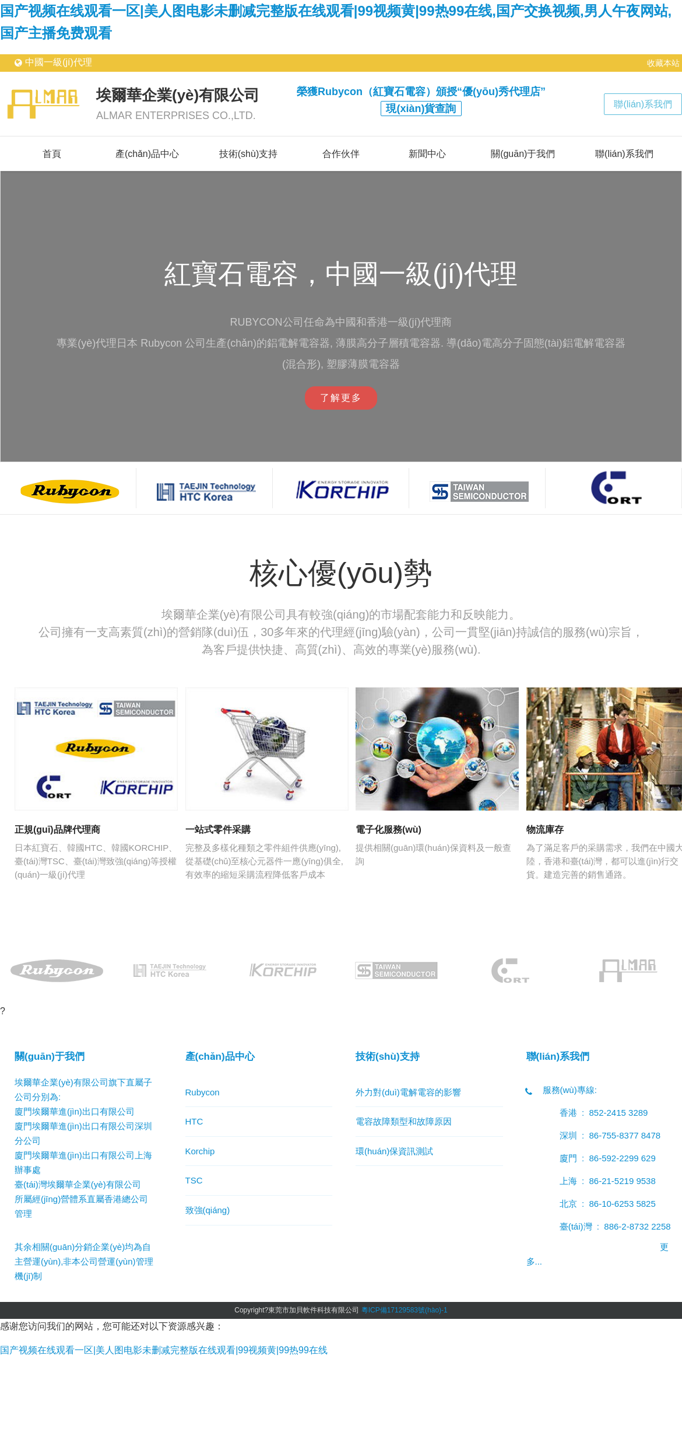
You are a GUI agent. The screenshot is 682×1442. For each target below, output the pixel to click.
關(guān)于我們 (523, 154)
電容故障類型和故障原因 (404, 1121)
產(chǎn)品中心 (147, 154)
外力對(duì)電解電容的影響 (408, 1092)
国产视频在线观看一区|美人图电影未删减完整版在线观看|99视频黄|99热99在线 (164, 1350)
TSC (194, 1180)
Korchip (200, 1151)
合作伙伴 (341, 154)
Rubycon (202, 1092)
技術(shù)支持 (248, 154)
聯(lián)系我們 (643, 104)
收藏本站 (663, 63)
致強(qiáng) (207, 1210)
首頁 (52, 154)
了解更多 (341, 398)
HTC (194, 1121)
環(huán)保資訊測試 (394, 1151)
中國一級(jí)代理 (58, 62)
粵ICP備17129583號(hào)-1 (404, 1310)
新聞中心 (427, 154)
